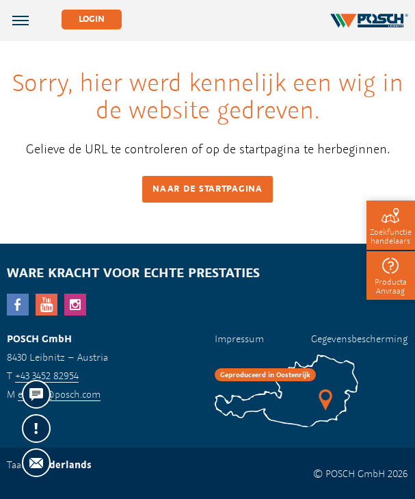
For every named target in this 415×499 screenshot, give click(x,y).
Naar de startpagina (207, 188)
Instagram (75, 305)
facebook (18, 305)
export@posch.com (59, 393)
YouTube (46, 305)
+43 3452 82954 (47, 375)
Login (92, 19)
